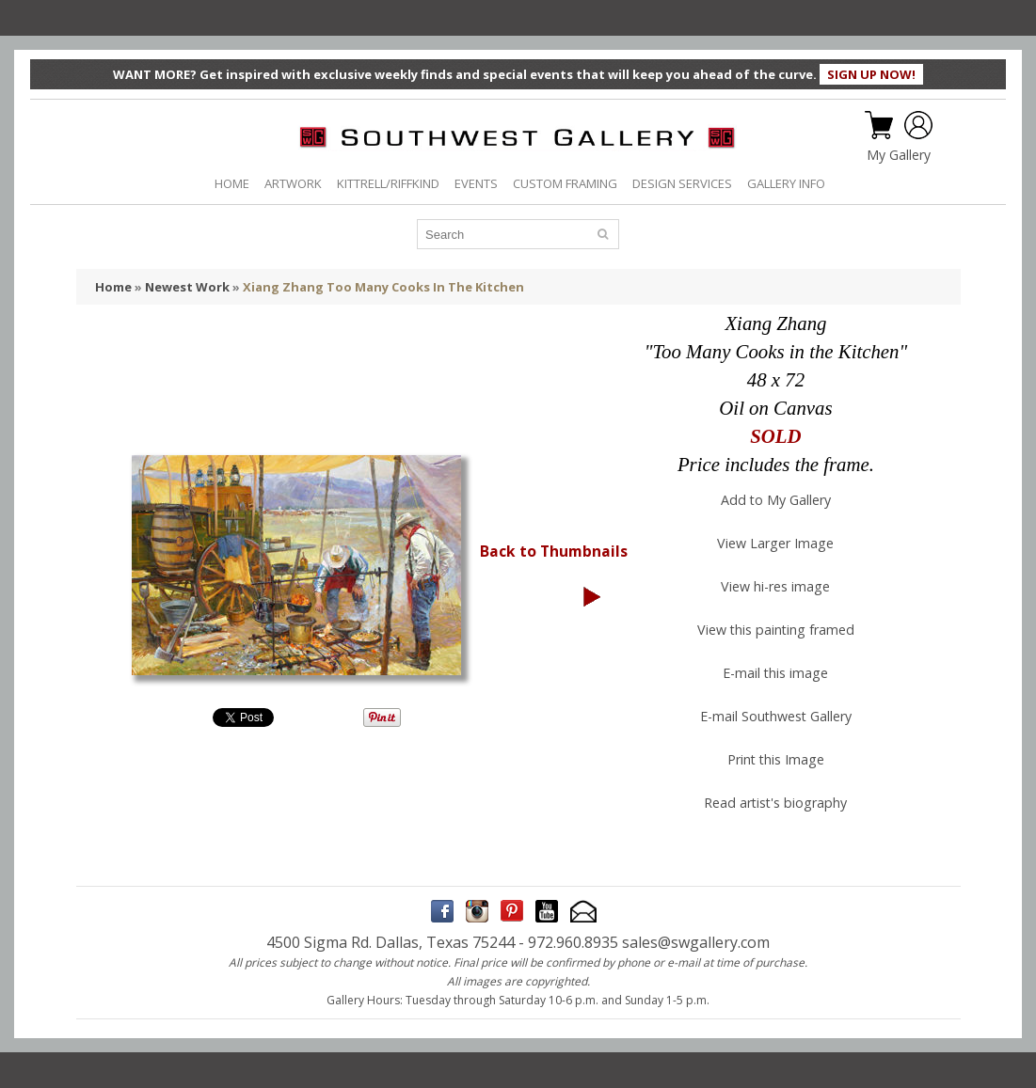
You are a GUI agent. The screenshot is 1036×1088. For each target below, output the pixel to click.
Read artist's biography (775, 803)
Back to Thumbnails (554, 551)
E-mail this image (775, 673)
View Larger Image (775, 543)
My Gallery (899, 155)
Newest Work (187, 286)
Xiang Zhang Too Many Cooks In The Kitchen (383, 286)
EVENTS (476, 183)
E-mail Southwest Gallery (776, 716)
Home (113, 286)
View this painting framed (775, 630)
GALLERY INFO (786, 183)
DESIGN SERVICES (682, 183)
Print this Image (775, 759)
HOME (232, 183)
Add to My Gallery (776, 500)
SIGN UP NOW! (871, 74)
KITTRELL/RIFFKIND (388, 183)
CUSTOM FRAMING (565, 183)
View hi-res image (775, 586)
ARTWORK (293, 183)
